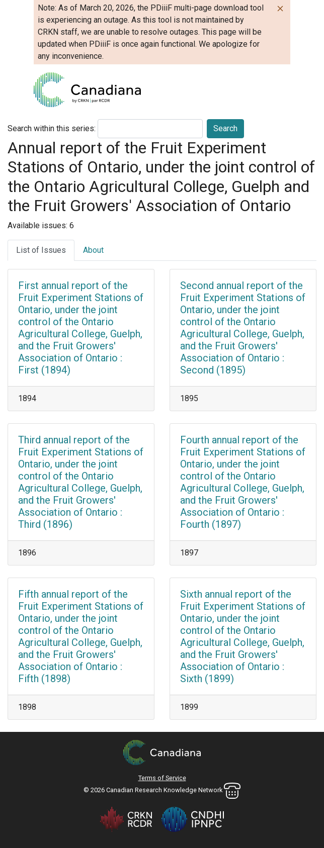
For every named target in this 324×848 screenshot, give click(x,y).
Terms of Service (162, 778)
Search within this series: (52, 128)
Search (225, 128)
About (93, 250)
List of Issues (41, 250)
